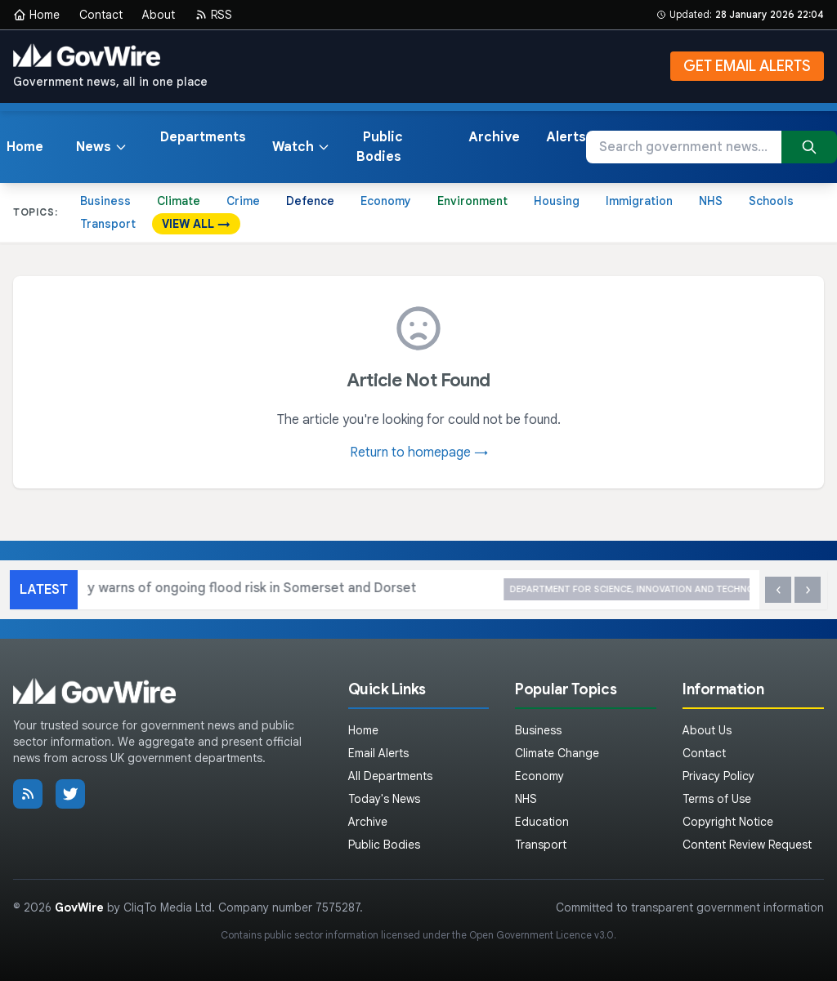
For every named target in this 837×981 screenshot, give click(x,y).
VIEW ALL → (196, 223)
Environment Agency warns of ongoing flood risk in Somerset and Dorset (374, 589)
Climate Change (557, 753)
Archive (494, 137)
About (158, 14)
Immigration (639, 201)
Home (36, 14)
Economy (385, 201)
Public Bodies (379, 147)
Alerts (566, 137)
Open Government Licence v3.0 (541, 935)
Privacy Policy (718, 776)
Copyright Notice (728, 821)
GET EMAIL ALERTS (747, 66)
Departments (203, 137)
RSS (213, 14)
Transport (108, 223)
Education (542, 821)
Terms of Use (717, 798)
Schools (771, 201)
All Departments (390, 776)
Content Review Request (747, 844)
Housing (557, 201)
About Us (707, 730)
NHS (711, 201)
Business (105, 201)
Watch (301, 147)
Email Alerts (378, 753)
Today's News (384, 798)
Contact (101, 14)
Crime (243, 201)
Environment (472, 201)
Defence (310, 201)
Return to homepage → (419, 452)
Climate (178, 201)
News (102, 147)
